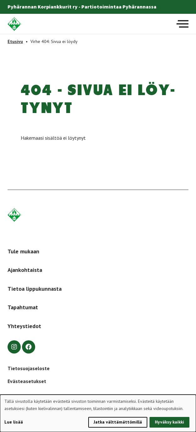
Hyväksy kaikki (169, 422)
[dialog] (98, 413)
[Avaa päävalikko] (182, 24)
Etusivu (15, 41)
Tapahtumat (23, 307)
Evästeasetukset (27, 381)
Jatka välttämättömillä (118, 422)
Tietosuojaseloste (29, 368)
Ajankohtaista (25, 269)
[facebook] (28, 347)
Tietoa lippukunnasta (35, 288)
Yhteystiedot (24, 326)
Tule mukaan (23, 251)
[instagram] (14, 347)
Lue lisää (13, 422)
